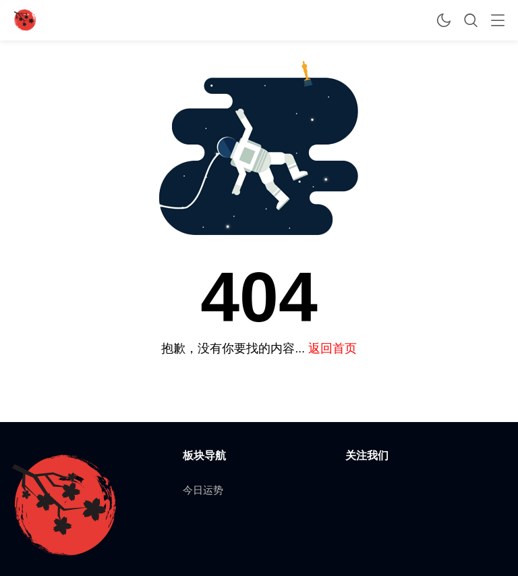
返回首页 (332, 348)
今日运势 (203, 490)
